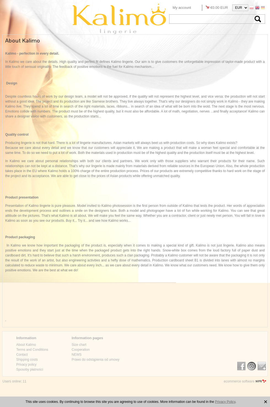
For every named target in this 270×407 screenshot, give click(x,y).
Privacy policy (26, 364)
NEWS (77, 355)
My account (182, 8)
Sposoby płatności (29, 369)
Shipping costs (27, 360)
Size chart (79, 345)
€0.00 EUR (219, 8)
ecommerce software (239, 381)
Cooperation (81, 350)
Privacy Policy (225, 402)
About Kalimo (26, 345)
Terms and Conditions (32, 350)
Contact (22, 355)
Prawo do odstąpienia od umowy (95, 360)
